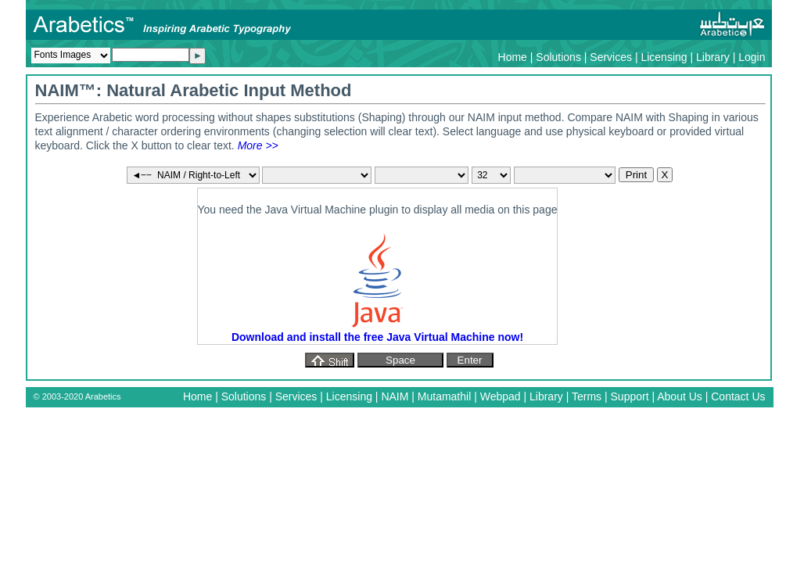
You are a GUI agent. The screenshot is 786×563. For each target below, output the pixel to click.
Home (512, 57)
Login (751, 57)
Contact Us (738, 396)
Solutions (558, 57)
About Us (679, 396)
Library (713, 57)
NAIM (394, 396)
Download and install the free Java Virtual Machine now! (377, 337)
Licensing (664, 57)
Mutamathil (444, 396)
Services (611, 57)
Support (630, 396)
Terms (586, 396)
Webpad (500, 396)
